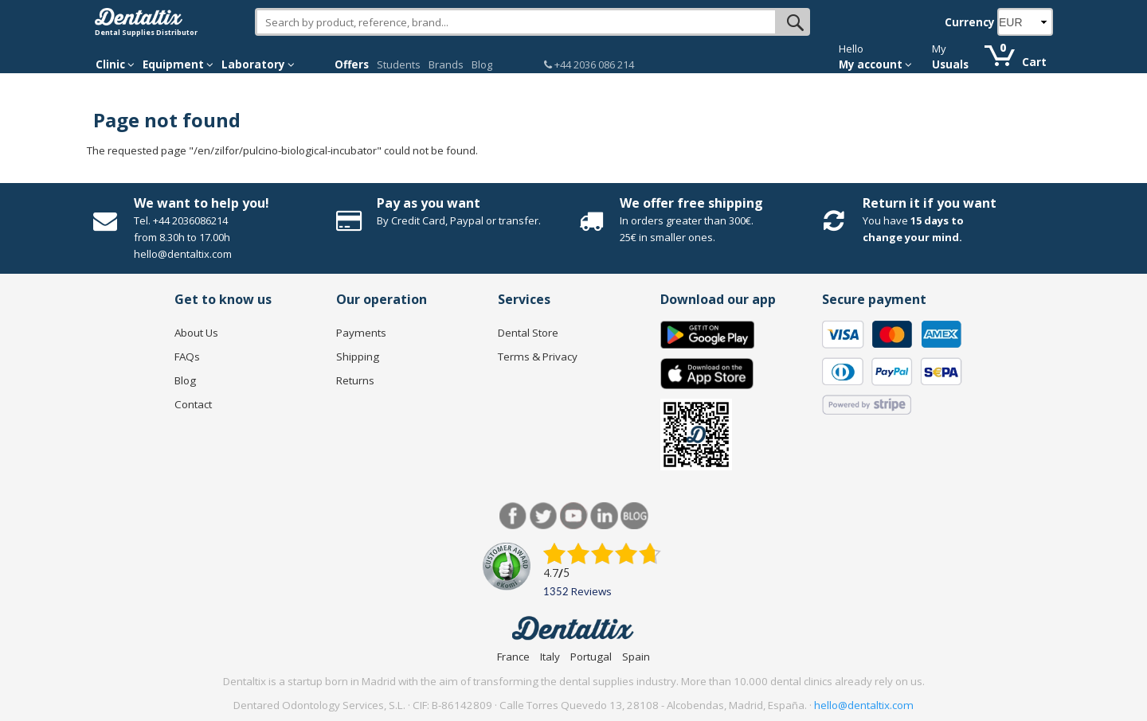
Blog (482, 64)
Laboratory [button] (258, 64)
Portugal (591, 656)
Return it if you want (929, 203)
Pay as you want (428, 203)
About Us (196, 332)
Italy (550, 656)
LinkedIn (604, 516)
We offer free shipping (691, 203)
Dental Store (528, 332)
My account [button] (875, 64)
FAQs (187, 356)
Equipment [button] (178, 64)
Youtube (574, 516)
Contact (193, 404)
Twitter (544, 516)
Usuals (950, 64)
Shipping (357, 356)
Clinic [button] (115, 64)
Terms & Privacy (537, 356)
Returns (355, 380)
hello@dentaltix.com (864, 705)
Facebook (513, 516)
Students (399, 64)
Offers (352, 64)
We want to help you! (201, 203)
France (513, 656)
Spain (636, 656)
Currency (970, 22)
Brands (446, 64)
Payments (361, 332)
